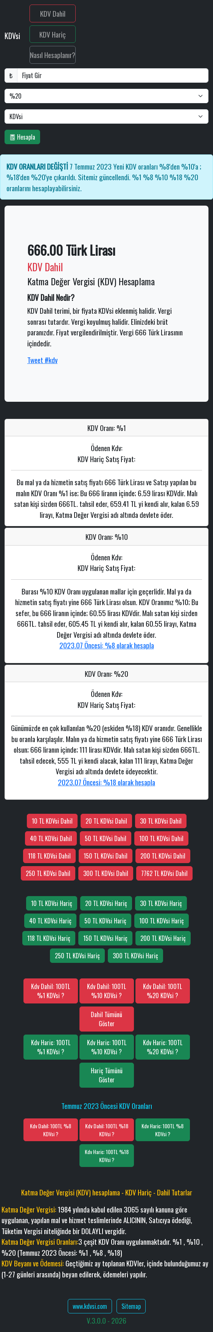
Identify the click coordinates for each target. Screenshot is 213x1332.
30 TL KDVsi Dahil (161, 821)
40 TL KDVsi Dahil (51, 838)
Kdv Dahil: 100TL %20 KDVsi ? (162, 991)
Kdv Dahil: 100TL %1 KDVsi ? (50, 991)
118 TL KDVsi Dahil (49, 855)
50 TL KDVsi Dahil (105, 838)
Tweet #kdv (42, 359)
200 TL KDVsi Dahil (162, 855)
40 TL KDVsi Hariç (50, 920)
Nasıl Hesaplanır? (52, 54)
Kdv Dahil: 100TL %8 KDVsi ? (50, 1130)
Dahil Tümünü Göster (106, 1019)
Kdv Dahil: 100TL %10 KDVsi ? (106, 991)
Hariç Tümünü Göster (107, 1075)
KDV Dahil (52, 13)
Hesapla (22, 137)
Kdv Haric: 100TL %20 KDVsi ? (162, 1047)
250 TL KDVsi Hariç (77, 955)
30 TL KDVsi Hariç (161, 903)
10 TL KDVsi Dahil (52, 821)
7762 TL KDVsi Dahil (164, 873)
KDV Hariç (52, 34)
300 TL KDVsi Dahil (105, 873)
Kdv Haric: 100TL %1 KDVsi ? (50, 1047)
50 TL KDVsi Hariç (105, 920)
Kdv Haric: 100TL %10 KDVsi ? (106, 1047)
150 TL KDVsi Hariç (105, 938)
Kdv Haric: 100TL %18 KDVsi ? (107, 1156)
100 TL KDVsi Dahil (161, 838)
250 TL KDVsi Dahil (48, 873)
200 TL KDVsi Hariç (163, 938)
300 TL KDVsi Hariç (135, 955)
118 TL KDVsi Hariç (48, 938)
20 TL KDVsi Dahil (106, 821)
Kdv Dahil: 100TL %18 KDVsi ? (106, 1130)
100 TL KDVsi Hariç (161, 920)
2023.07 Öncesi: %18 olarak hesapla (106, 782)
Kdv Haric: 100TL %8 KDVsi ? (162, 1130)
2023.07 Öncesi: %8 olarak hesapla (106, 645)
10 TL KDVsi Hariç (51, 903)
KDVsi (13, 35)
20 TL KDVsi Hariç (106, 903)
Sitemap (131, 1306)
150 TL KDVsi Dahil (105, 855)
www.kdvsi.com (90, 1306)
